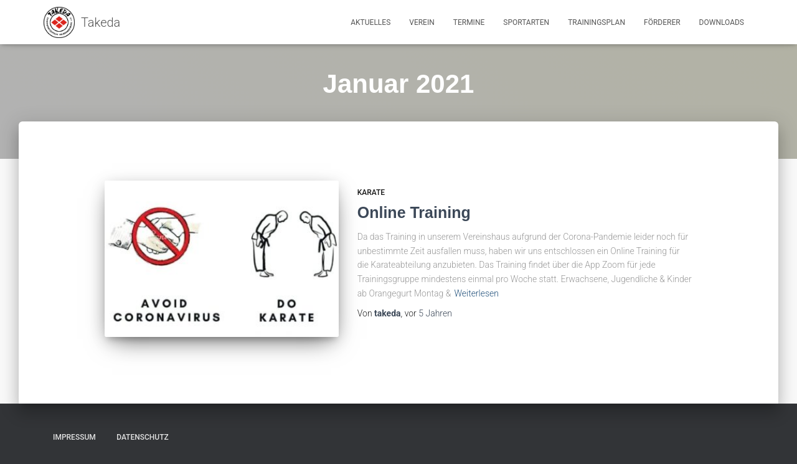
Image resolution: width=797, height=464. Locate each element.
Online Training (414, 212)
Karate (371, 192)
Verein (422, 22)
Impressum (74, 437)
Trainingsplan (596, 22)
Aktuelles (370, 22)
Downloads (721, 22)
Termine (469, 22)
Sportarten (526, 22)
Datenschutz (142, 437)
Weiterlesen (476, 293)
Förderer (662, 22)
